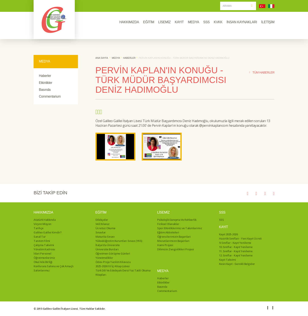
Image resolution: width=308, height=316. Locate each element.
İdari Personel (42, 253)
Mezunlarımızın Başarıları (173, 241)
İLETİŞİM (267, 22)
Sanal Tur (40, 236)
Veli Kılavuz (102, 224)
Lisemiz (163, 212)
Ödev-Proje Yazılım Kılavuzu (113, 262)
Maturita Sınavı (105, 236)
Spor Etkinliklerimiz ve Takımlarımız (179, 228)
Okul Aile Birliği (43, 262)
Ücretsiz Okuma (105, 228)
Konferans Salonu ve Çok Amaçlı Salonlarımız (53, 268)
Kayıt (223, 227)
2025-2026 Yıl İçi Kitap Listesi (112, 266)
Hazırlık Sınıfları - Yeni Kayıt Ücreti (240, 238)
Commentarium (50, 96)
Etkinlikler (45, 82)
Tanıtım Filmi (42, 241)
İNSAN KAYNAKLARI (241, 22)
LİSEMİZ (164, 22)
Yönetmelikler (104, 258)
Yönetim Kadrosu (44, 249)
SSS (206, 22)
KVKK (218, 22)
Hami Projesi (165, 245)
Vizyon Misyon (42, 224)
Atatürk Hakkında (45, 220)
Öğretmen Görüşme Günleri (112, 253)
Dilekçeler (101, 220)
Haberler (45, 76)
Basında (44, 89)
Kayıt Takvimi (227, 260)
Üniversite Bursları (107, 249)
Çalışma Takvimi (44, 245)
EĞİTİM (148, 22)
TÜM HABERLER (261, 72)
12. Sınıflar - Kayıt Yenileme (236, 255)
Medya (116, 58)
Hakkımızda (43, 212)
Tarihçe (39, 228)
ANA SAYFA (101, 58)
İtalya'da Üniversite (107, 245)
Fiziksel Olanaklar (168, 224)
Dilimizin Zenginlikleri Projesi (175, 249)
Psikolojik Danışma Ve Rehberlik (176, 220)
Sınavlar (100, 232)
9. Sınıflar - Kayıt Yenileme (235, 243)
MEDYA (193, 22)
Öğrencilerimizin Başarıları (174, 236)
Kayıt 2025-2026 (228, 234)
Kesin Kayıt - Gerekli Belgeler (237, 264)
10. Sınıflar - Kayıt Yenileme (236, 247)
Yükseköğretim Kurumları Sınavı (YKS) (118, 241)
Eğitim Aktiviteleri (168, 232)
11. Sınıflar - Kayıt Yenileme (236, 251)
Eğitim (100, 212)
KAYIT (179, 22)
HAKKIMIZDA (129, 22)
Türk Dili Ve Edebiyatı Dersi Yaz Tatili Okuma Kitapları (123, 272)
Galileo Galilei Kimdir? (48, 232)
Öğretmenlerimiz (44, 258)
